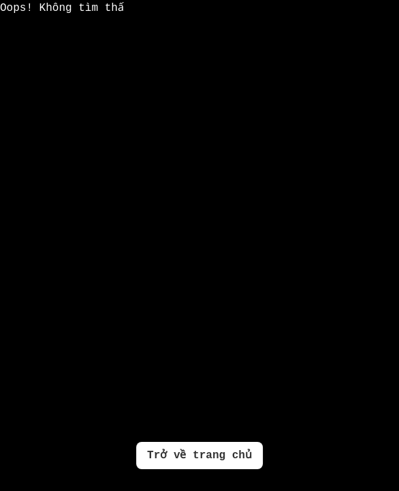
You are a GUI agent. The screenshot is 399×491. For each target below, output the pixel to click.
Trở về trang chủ (199, 455)
